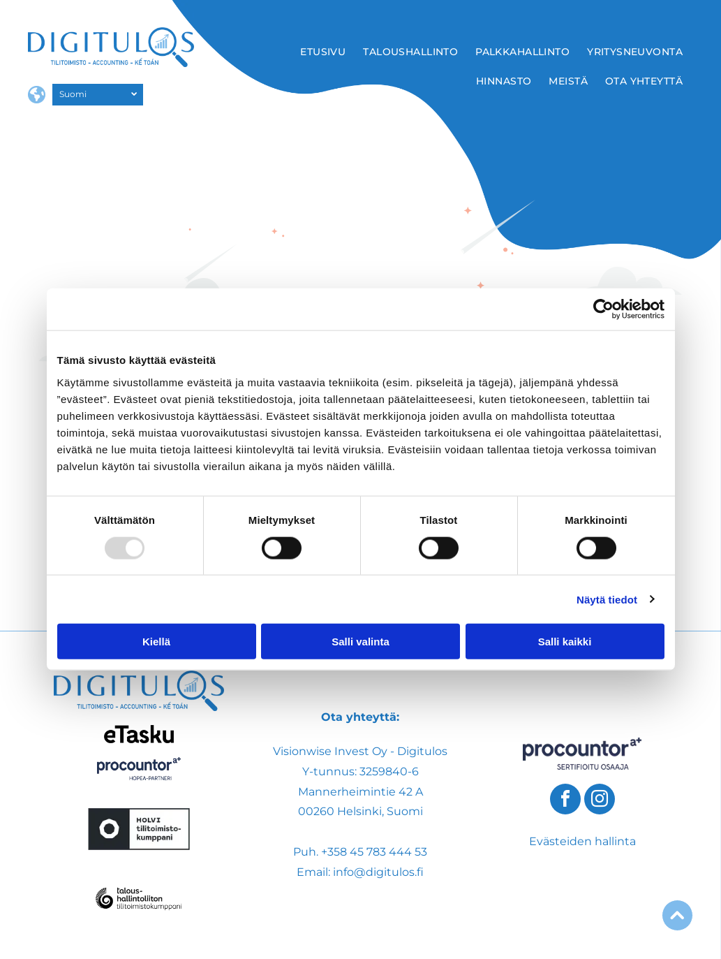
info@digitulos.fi (378, 872)
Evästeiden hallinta (582, 841)
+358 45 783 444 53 (374, 851)
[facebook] (565, 801)
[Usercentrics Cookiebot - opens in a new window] (603, 309)
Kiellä (156, 641)
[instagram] (599, 801)
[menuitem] (324, 51)
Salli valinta (360, 641)
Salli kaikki (565, 641)
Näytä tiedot (607, 599)
